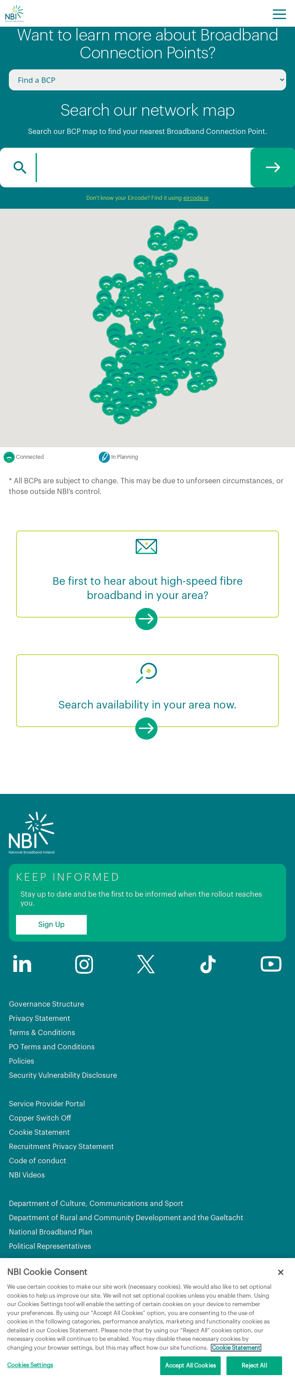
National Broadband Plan (51, 1232)
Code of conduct (37, 1161)
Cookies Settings (30, 1365)
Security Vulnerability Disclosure (63, 1075)
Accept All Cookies (190, 1365)
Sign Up (51, 924)
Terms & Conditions (42, 1032)
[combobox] (147, 167)
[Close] (281, 1272)
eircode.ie (196, 198)
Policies (21, 1061)
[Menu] (279, 13)
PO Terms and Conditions (52, 1047)
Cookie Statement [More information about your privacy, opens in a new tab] (236, 1348)
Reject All (254, 1365)
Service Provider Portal (47, 1104)
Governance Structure (46, 1004)
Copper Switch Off (40, 1118)
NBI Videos (27, 1175)
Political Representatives (50, 1246)
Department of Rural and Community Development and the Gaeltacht (126, 1218)
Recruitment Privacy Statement (61, 1146)
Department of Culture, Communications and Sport (96, 1203)
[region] (147, 1321)
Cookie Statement (39, 1132)
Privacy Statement (39, 1018)
